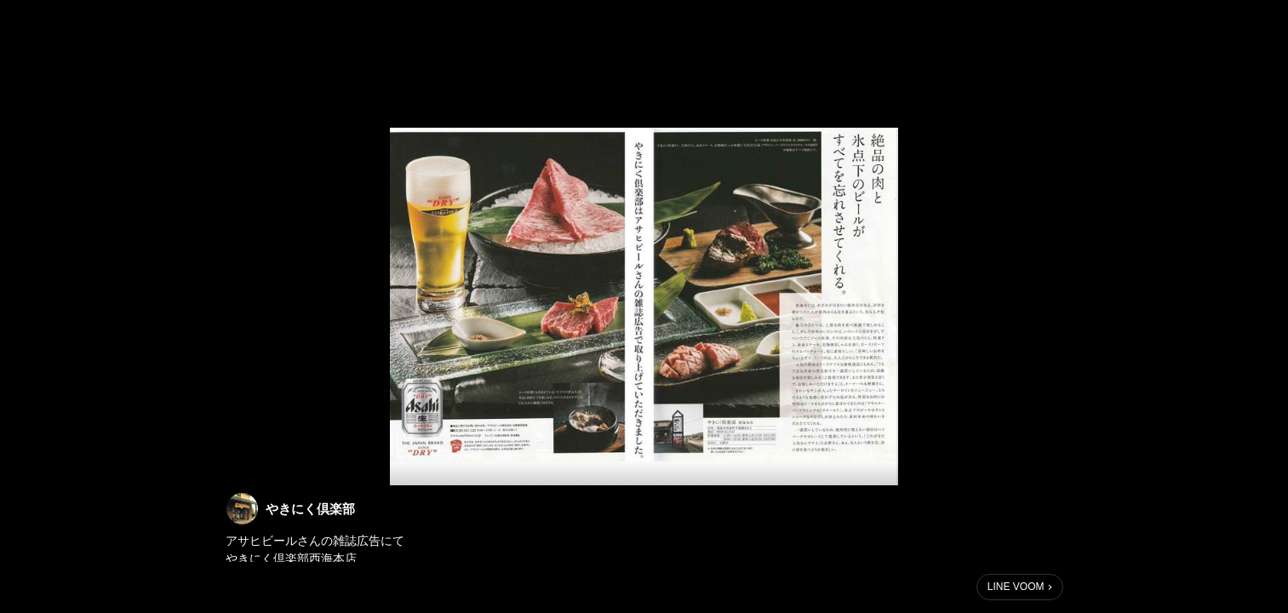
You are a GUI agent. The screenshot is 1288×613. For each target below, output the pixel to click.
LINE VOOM (1016, 587)
